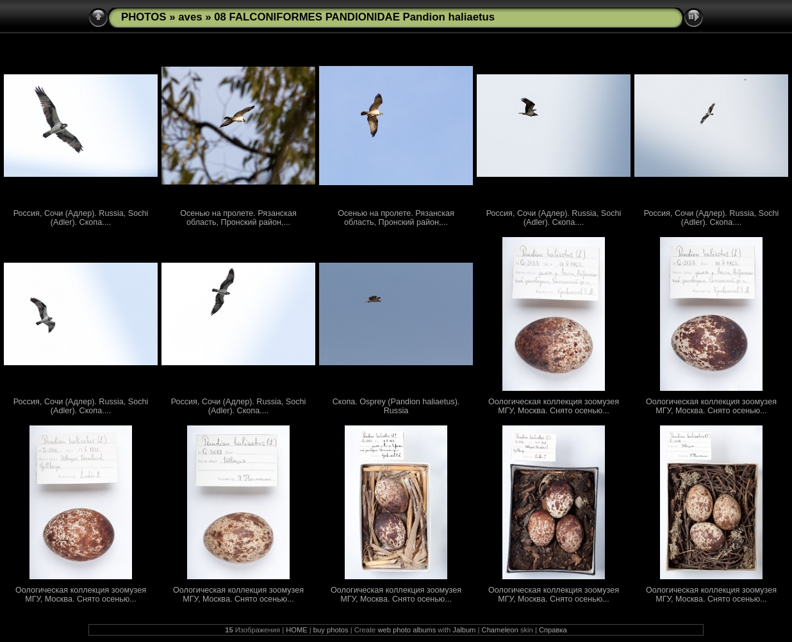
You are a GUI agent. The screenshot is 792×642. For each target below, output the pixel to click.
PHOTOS (144, 17)
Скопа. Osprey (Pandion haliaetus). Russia (396, 406)
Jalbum (463, 630)
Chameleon (500, 630)
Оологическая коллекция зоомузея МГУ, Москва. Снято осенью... (553, 406)
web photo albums (406, 630)
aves (190, 17)
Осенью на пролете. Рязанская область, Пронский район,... (238, 218)
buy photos (331, 630)
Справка (553, 630)
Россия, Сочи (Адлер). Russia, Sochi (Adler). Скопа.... (81, 218)
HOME (297, 630)
